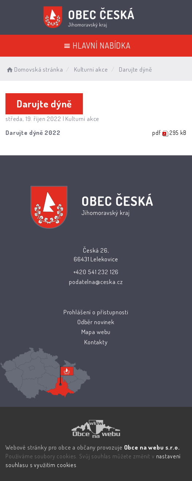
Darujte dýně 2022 (32, 132)
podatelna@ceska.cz (96, 281)
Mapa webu (96, 332)
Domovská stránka (34, 69)
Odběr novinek (96, 322)
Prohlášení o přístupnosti (96, 312)
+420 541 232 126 (96, 272)
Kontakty (96, 342)
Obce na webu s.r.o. (152, 447)
